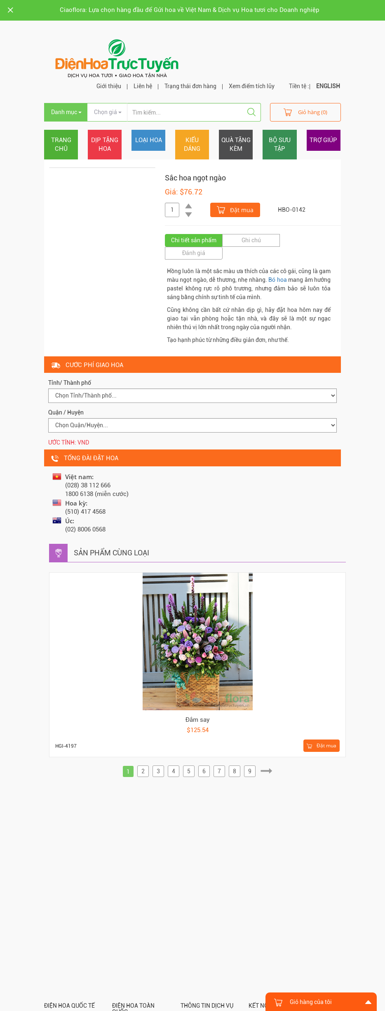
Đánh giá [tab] (193, 253)
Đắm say (197, 719)
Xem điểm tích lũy (252, 86)
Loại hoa (148, 140)
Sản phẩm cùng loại (111, 552)
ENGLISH (328, 86)
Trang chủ (61, 144)
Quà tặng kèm (236, 144)
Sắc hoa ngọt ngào (195, 177)
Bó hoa (277, 279)
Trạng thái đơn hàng (190, 86)
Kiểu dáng (192, 144)
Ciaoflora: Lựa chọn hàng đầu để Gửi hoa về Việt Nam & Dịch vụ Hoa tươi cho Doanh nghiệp (189, 10)
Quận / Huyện (66, 412)
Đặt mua (235, 209)
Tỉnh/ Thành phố (69, 382)
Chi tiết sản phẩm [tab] (193, 240)
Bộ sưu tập (280, 144)
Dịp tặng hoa (104, 144)
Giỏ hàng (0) (305, 112)
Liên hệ (143, 86)
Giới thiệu (108, 86)
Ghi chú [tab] (251, 240)
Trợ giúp (323, 140)
